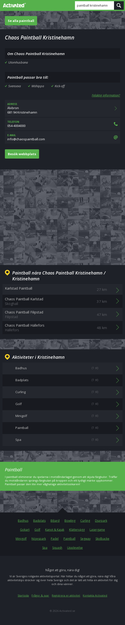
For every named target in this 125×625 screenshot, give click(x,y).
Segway (85, 539)
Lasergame (97, 530)
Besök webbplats (22, 154)
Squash (57, 548)
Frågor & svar (40, 595)
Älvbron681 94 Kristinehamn (62, 108)
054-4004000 (62, 124)
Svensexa (14, 86)
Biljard (55, 521)
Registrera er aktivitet (66, 595)
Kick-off (60, 86)
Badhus (23, 521)
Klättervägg (77, 530)
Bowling (69, 521)
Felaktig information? (106, 95)
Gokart (25, 530)
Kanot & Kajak (54, 530)
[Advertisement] (62, 213)
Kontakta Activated (95, 595)
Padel (55, 539)
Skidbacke (102, 539)
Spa (44, 548)
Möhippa (37, 86)
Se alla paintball (21, 21)
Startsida (23, 595)
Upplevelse (75, 548)
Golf (37, 530)
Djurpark (101, 521)
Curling (85, 521)
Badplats (39, 521)
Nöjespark (38, 539)
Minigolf (21, 539)
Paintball (69, 539)
